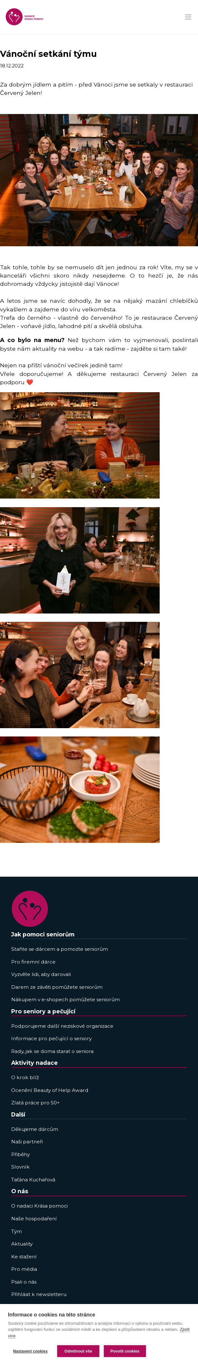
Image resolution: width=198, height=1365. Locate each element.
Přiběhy (20, 1154)
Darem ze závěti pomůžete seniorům (57, 987)
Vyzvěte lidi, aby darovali (41, 974)
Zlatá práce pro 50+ (35, 1103)
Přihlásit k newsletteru (38, 1294)
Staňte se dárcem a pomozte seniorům (59, 949)
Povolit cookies (125, 1351)
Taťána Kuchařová (33, 1180)
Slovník (20, 1167)
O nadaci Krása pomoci (39, 1206)
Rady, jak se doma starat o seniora (52, 1051)
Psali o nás (23, 1282)
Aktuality (22, 1244)
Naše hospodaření (34, 1219)
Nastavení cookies (30, 1351)
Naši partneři (27, 1142)
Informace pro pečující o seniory (51, 1038)
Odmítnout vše (78, 1351)
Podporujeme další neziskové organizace (62, 1026)
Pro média (24, 1269)
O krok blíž (25, 1077)
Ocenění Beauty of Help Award (49, 1090)
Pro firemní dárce (33, 962)
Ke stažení (24, 1257)
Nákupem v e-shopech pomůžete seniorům (65, 999)
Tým (16, 1231)
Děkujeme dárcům (34, 1129)
